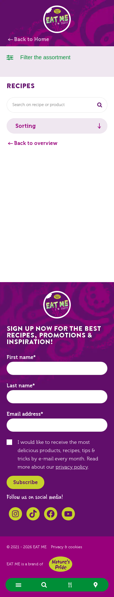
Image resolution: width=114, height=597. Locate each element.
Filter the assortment (38, 57)
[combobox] (57, 105)
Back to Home (31, 39)
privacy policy (72, 467)
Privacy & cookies (66, 547)
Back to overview (36, 143)
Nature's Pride (60, 564)
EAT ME (57, 19)
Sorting (25, 126)
